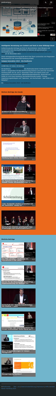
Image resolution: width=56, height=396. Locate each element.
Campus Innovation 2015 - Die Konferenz (17, 83)
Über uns (16, 386)
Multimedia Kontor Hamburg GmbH (14, 63)
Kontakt (52, 386)
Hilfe (46, 386)
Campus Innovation (17, 69)
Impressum (40, 386)
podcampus (6, 2)
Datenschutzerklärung (28, 386)
